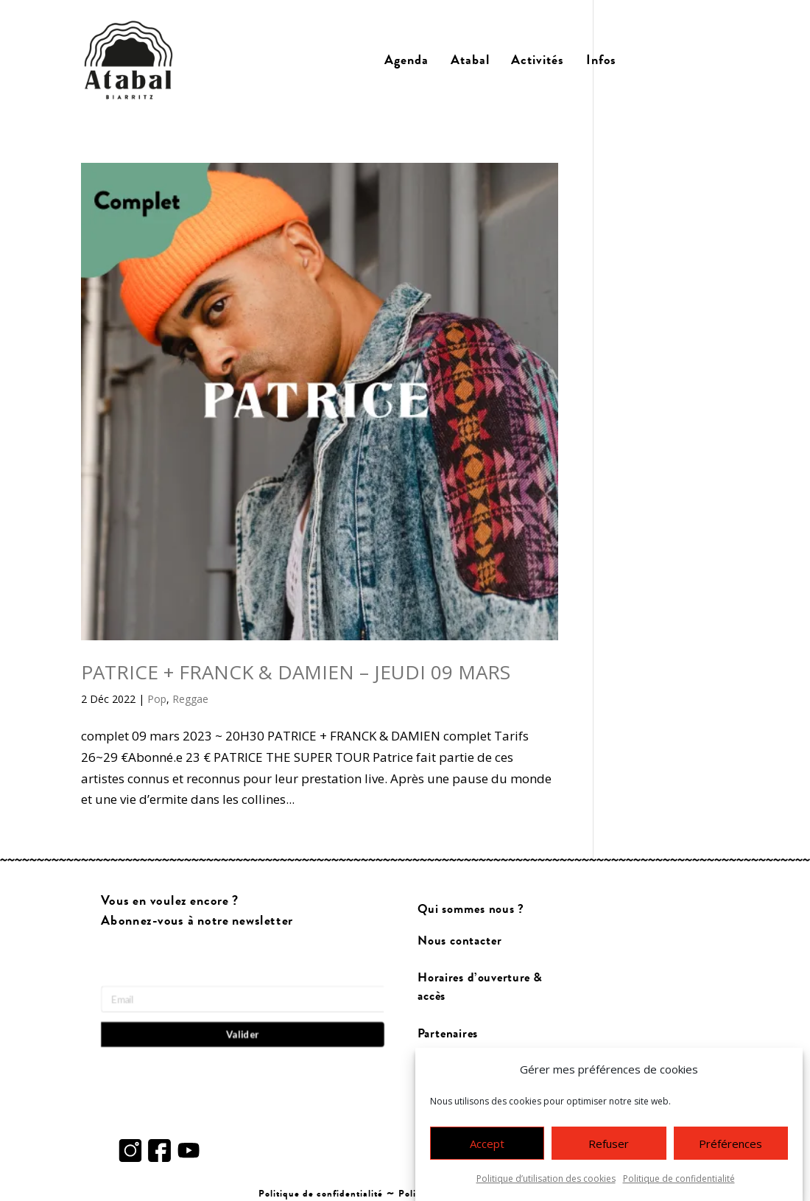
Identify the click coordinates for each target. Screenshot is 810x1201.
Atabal (470, 60)
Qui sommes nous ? (471, 909)
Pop (156, 699)
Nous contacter (459, 941)
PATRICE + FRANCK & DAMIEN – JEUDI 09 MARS (295, 672)
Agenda (406, 60)
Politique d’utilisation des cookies (546, 1182)
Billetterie (678, 60)
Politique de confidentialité (679, 1182)
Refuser (608, 1146)
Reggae (190, 699)
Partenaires (448, 1033)
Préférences (730, 1146)
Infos (601, 60)
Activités (537, 60)
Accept (487, 1146)
